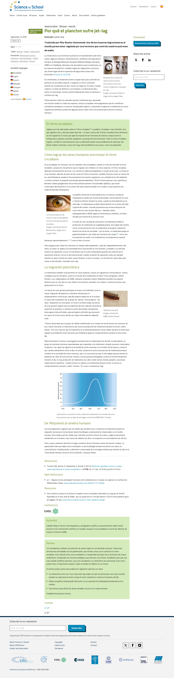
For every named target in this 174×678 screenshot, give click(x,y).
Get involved (84, 15)
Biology (20, 51)
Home (12, 15)
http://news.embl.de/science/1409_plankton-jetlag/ (83, 499)
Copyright (59, 642)
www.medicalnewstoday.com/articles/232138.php (83, 483)
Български (16, 73)
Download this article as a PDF (146, 43)
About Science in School (19, 642)
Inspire (41, 15)
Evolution (14, 58)
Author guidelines (98, 15)
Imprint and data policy (19, 648)
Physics (32, 61)
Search (153, 6)
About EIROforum (17, 645)
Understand (51, 15)
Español (15, 94)
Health (26, 51)
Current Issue (22, 15)
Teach (60, 15)
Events (67, 15)
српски (14, 91)
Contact (133, 6)
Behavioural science (28, 55)
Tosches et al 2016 (62, 74)
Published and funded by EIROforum (23, 669)
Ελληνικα (15, 83)
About (74, 15)
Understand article (35, 31)
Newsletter (143, 6)
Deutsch (15, 80)
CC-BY (47, 607)
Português (16, 87)
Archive (94, 642)
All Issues (33, 15)
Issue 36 (72, 26)
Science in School (50, 26)
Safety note (60, 645)
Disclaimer (59, 648)
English (14, 76)
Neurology (24, 61)
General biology (25, 58)
